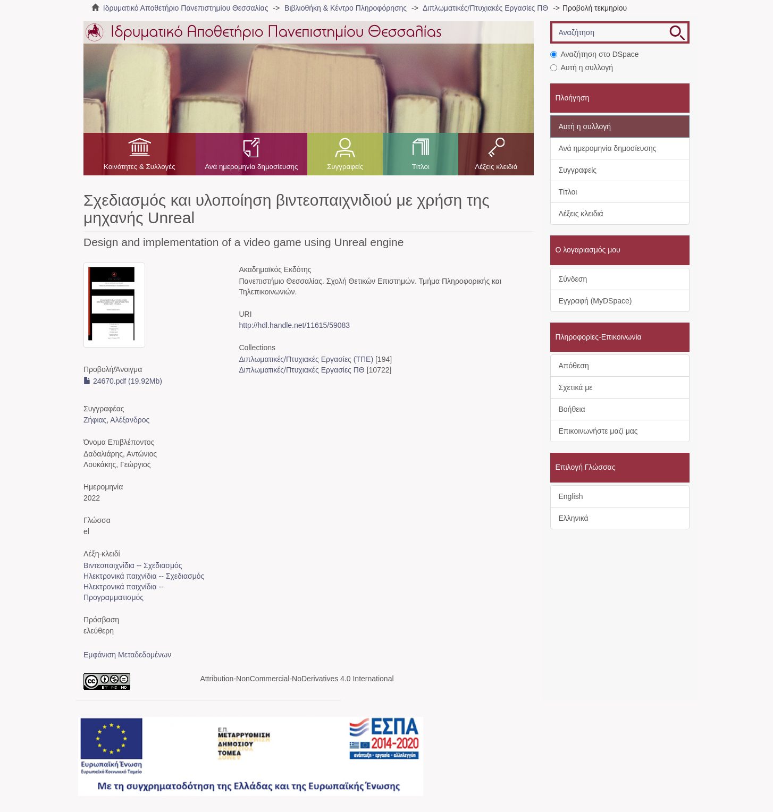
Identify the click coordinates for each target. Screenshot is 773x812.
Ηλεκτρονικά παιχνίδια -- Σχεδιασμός (143, 576)
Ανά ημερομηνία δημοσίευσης (251, 167)
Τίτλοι (421, 167)
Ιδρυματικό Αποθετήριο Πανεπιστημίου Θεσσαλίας (185, 8)
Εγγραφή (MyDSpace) (595, 301)
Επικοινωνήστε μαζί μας (598, 431)
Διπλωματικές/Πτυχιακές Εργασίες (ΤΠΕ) (306, 359)
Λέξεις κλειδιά (496, 167)
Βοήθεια (572, 409)
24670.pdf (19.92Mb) (122, 381)
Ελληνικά (574, 518)
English (571, 496)
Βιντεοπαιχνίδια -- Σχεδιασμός (132, 565)
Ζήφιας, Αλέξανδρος (116, 420)
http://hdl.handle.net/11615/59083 (294, 325)
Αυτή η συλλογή (582, 67)
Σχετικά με (576, 387)
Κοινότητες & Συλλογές (139, 167)
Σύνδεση (573, 279)
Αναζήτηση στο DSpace (594, 54)
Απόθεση (574, 365)
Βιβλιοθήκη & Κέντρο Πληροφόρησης (345, 8)
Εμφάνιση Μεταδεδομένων (127, 654)
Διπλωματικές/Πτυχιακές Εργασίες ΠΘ (485, 8)
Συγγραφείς (345, 167)
